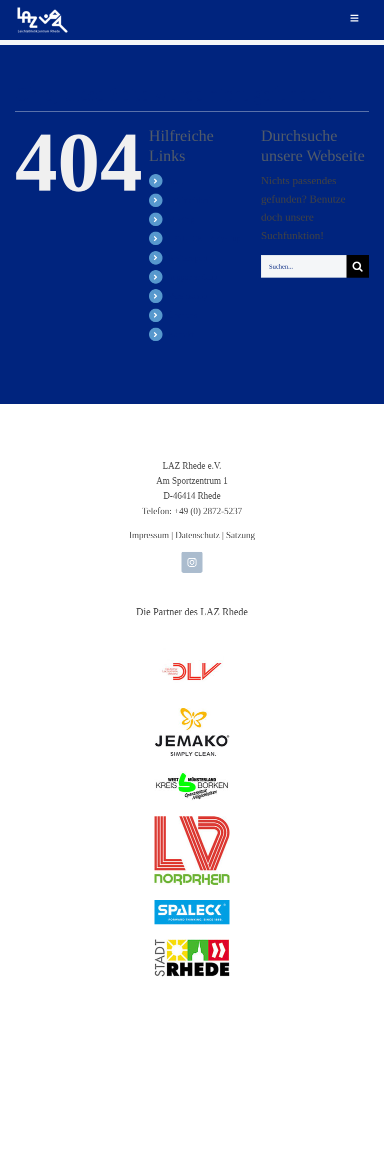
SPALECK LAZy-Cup (204, 238)
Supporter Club (192, 277)
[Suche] (357, 266)
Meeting (181, 219)
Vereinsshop (187, 296)
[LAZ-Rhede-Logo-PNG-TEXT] (43, 13)
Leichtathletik (190, 200)
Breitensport (188, 258)
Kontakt (181, 334)
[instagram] (192, 562)
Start (175, 181)
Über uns (182, 315)
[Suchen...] (303, 266)
